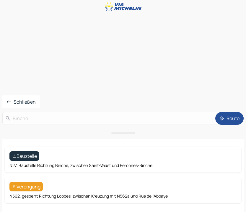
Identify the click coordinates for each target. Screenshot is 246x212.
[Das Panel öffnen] (123, 133)
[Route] (229, 118)
